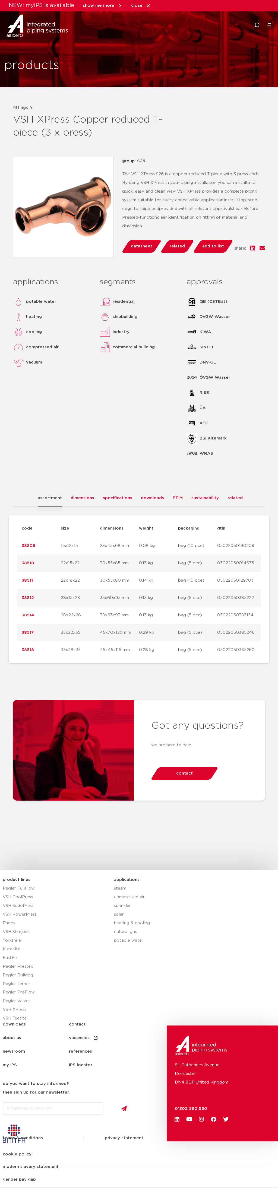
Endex (9, 923)
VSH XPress (14, 1010)
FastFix (10, 958)
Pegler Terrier (16, 984)
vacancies (83, 1038)
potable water (128, 940)
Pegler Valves (16, 1001)
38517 (28, 632)
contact (77, 1024)
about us (12, 1038)
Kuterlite (11, 949)
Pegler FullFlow (19, 888)
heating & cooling (132, 923)
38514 (28, 615)
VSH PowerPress (20, 914)
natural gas (125, 932)
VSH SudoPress (18, 906)
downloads (14, 1024)
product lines (16, 880)
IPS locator (80, 1065)
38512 (28, 598)
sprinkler (122, 906)
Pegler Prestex (18, 966)
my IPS (10, 1065)
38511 (27, 580)
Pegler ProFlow (19, 992)
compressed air (129, 897)
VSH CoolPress (18, 897)
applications (127, 880)
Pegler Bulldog (18, 975)
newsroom (14, 1051)
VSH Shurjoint (16, 932)
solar (119, 914)
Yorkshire (12, 940)
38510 (28, 563)
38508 (28, 546)
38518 (28, 650)
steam (120, 888)
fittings (20, 108)
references (80, 1051)
